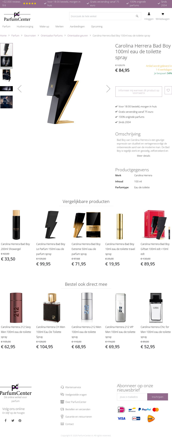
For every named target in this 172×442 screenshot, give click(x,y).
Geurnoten (30, 35)
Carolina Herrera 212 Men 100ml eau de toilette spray (86, 332)
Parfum (15, 35)
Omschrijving (128, 134)
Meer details (143, 155)
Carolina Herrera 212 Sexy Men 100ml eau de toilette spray (16, 332)
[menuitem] (8, 26)
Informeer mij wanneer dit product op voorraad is (138, 91)
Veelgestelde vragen (76, 394)
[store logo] (17, 16)
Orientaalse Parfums (52, 35)
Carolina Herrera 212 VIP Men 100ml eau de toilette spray (120, 332)
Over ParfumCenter (75, 401)
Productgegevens (132, 170)
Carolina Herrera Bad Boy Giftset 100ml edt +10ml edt (155, 249)
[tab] (143, 134)
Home (3, 35)
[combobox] (105, 16)
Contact (69, 424)
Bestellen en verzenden (77, 409)
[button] (19, 89)
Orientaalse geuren (77, 35)
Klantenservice (73, 387)
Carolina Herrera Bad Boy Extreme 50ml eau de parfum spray (86, 249)
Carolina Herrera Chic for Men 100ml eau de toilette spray (156, 332)
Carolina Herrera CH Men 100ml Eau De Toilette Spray (50, 332)
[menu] (86, 26)
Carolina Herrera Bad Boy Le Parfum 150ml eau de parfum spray (50, 249)
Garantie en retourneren (78, 416)
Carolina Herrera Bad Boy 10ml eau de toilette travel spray (120, 249)
